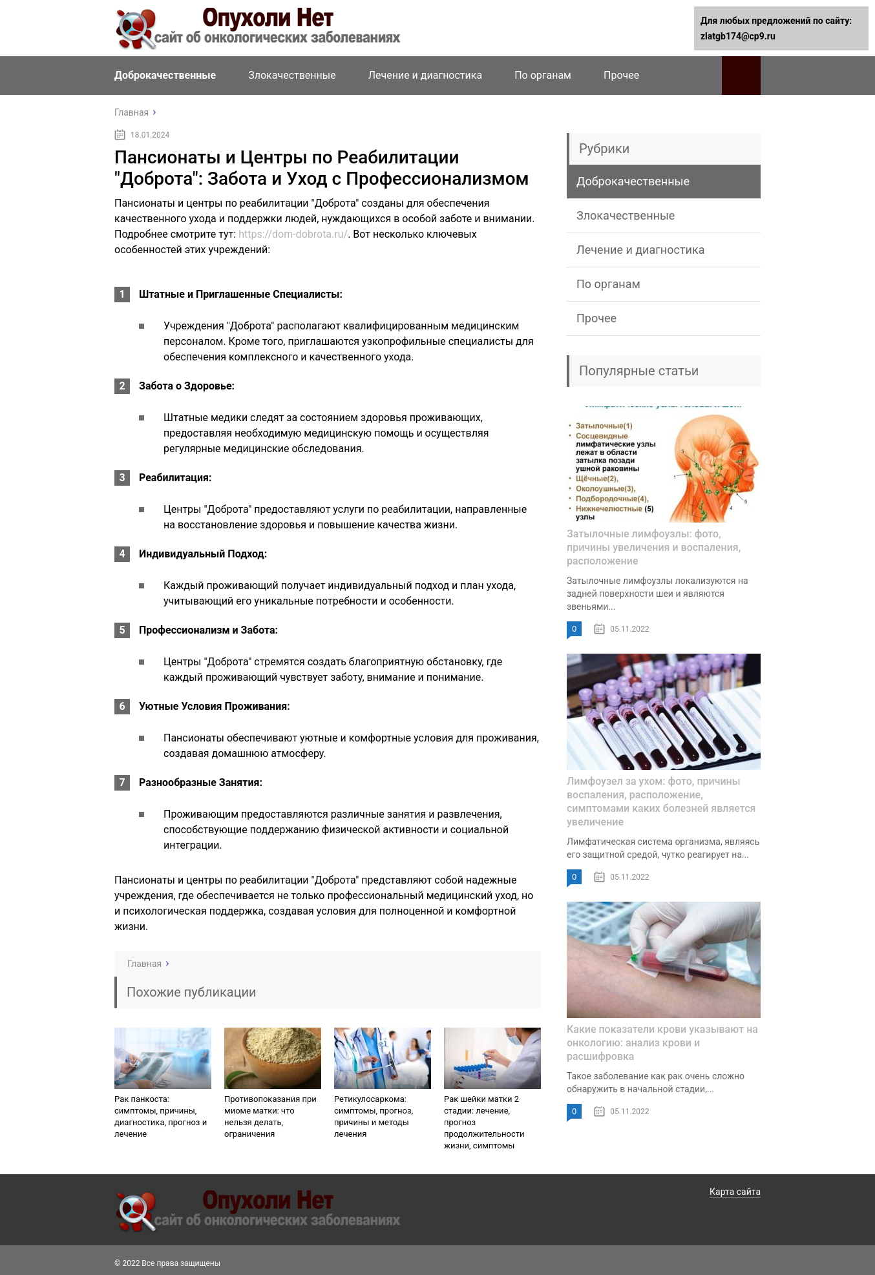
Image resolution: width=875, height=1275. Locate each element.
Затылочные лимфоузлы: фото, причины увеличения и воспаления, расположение (654, 547)
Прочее (621, 75)
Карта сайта (735, 1192)
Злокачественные (291, 75)
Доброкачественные (165, 75)
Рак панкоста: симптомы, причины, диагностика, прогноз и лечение (160, 1116)
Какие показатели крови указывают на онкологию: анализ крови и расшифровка (662, 1042)
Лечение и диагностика (425, 75)
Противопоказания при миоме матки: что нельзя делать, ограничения (270, 1116)
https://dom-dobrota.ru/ (293, 234)
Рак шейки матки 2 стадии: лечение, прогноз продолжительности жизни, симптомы (484, 1122)
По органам (542, 75)
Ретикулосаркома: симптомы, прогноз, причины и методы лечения (373, 1116)
